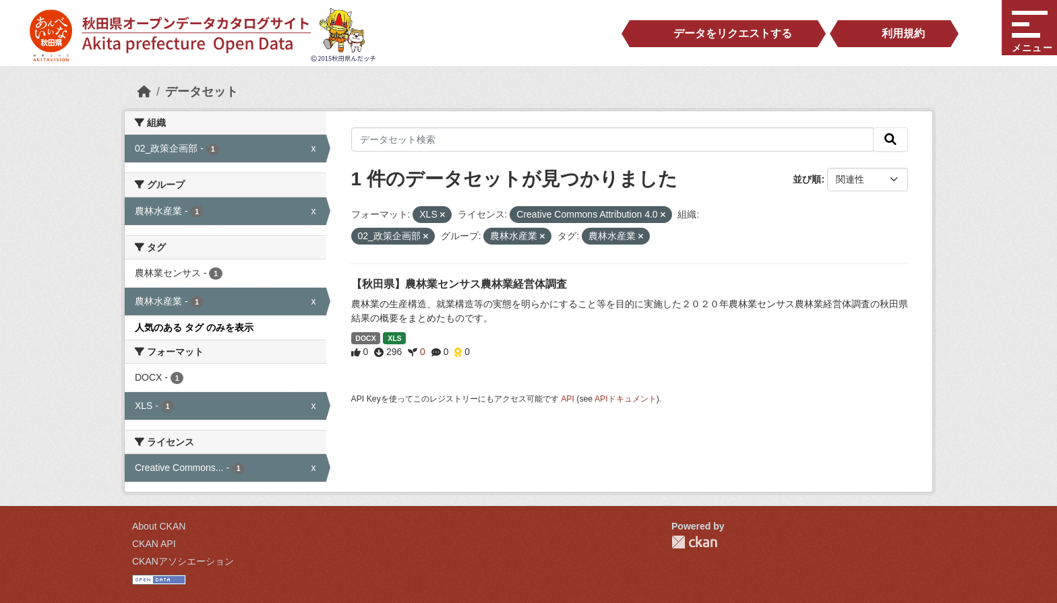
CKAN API (154, 543)
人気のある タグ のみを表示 (194, 327)
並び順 (807, 179)
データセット (201, 91)
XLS (394, 338)
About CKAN (158, 526)
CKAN (694, 542)
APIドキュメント (626, 399)
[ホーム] (144, 91)
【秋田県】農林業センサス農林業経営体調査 (459, 284)
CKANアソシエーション (183, 561)
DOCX (365, 338)
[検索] (890, 139)
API (567, 399)
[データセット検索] (612, 139)
